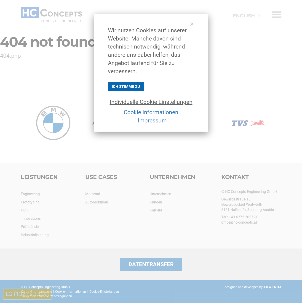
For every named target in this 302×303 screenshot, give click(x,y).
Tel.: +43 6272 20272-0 (239, 217)
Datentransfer (151, 264)
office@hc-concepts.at (239, 222)
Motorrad (92, 194)
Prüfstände (30, 227)
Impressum (152, 120)
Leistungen (39, 177)
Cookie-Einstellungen (104, 291)
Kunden (156, 202)
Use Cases (101, 177)
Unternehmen (172, 177)
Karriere (156, 210)
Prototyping (30, 202)
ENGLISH (244, 16)
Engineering (30, 194)
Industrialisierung (35, 235)
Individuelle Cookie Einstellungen (151, 102)
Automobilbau (96, 202)
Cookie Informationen (151, 112)
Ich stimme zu (126, 86)
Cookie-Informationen (70, 291)
